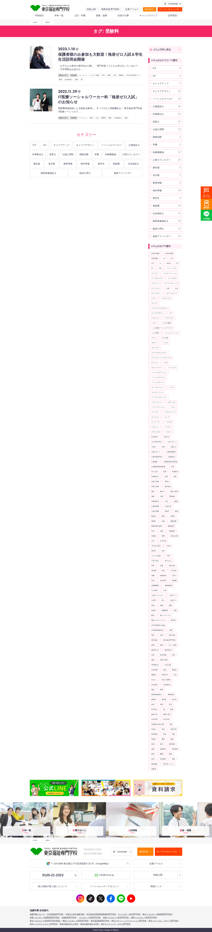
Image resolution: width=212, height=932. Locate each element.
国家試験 (83, 154)
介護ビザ (173, 447)
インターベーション (170, 273)
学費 (96, 154)
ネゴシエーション (157, 392)
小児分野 (173, 570)
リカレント (155, 427)
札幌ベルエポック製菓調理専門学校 (44, 917)
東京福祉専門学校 (169, 640)
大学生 (168, 546)
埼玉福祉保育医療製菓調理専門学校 (101, 914)
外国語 (153, 536)
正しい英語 (173, 645)
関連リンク (156, 886)
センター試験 (94, 75)
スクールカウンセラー (159, 352)
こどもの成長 (166, 323)
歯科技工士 (155, 650)
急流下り (173, 600)
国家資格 (171, 526)
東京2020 (172, 635)
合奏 (163, 521)
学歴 (152, 565)
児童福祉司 (155, 501)
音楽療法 (163, 759)
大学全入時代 (156, 546)
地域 (161, 531)
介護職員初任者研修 (170, 462)
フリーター (155, 412)
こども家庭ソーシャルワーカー (162, 328)
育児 (170, 704)
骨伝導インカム (168, 764)
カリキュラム (166, 298)
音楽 (152, 759)
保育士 (52, 154)
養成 (173, 759)
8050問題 (154, 258)
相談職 (116, 164)
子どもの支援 (156, 556)
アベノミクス (171, 268)
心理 (164, 590)
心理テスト (173, 595)
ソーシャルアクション (159, 372)
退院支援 (172, 744)
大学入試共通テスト (133, 75)
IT (160, 263)
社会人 (153, 680)
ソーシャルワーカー (111, 145)
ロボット (169, 432)
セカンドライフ (156, 367)
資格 (171, 739)
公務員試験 (155, 506)
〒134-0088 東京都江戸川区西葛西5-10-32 (78, 863)
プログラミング (170, 412)
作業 (164, 471)
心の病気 (154, 590)
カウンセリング (171, 293)
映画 (170, 630)
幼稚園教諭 (110, 154)
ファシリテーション (158, 407)
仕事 (172, 466)
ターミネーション (157, 387)
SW (160, 268)
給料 (152, 704)
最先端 (36, 164)
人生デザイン (172, 442)
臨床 (171, 709)
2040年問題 (169, 253)
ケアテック (155, 318)
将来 (163, 570)
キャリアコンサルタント (159, 308)
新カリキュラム (165, 615)
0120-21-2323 (59, 875)
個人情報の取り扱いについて (52, 886)
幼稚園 (174, 580)
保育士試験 (155, 486)
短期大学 (165, 675)
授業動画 (165, 610)
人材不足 (166, 437)
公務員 (175, 501)
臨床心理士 (85, 173)
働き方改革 (174, 491)
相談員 (174, 670)
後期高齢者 (168, 585)
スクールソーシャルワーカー (161, 357)
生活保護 (154, 670)
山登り (174, 575)
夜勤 (163, 536)
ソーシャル (172, 367)
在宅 (152, 531)
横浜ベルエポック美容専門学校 (75, 921)
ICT (34, 145)
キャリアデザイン (85, 145)
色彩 (170, 724)
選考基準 (175, 749)
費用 (163, 739)
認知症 (153, 739)
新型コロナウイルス (158, 620)
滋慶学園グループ (37, 914)
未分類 (51, 164)
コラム (153, 338)
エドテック (155, 283)
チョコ (171, 387)
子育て (168, 556)
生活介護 (168, 665)
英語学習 (173, 729)
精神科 (153, 699)
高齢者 (153, 769)
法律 (152, 655)
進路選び (163, 749)
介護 (163, 447)
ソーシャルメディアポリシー (104, 886)
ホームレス (155, 417)
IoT (45, 145)
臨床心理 (154, 714)
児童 (161, 496)
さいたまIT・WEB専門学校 (129, 914)
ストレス (154, 362)
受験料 (121, 75)
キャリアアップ (61, 145)
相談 (164, 670)
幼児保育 (163, 580)
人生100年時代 (156, 442)
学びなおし (168, 561)
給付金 (174, 699)
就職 (152, 575)
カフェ (153, 298)
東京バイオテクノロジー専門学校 (43, 924)
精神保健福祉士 (48, 173)
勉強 (176, 511)
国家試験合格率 (156, 526)
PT (152, 268)
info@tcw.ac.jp (104, 875)
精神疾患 (171, 694)
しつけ (165, 343)
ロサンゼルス (156, 432)
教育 (152, 615)
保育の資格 (155, 481)
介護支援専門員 (156, 457)
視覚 (164, 734)
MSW (169, 263)
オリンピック (156, 288)
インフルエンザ (156, 278)
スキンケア (155, 348)
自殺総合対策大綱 (157, 724)
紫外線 (164, 699)
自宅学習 (154, 719)
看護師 (153, 675)
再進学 (167, 511)
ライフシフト (156, 422)
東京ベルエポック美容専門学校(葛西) (45, 921)
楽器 (161, 645)
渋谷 (173, 655)
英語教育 (154, 734)
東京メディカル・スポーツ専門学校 (163, 921)
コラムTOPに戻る (162, 49)
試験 (173, 734)
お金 (176, 288)
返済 (161, 744)
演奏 (152, 660)
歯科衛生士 (168, 650)
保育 (175, 476)
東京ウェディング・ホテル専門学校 (115, 924)
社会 (175, 675)
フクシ (173, 407)
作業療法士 (37, 154)
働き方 (162, 491)
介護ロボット (156, 452)
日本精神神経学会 (157, 630)
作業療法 (175, 471)
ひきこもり (172, 402)
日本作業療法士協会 (158, 625)
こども (153, 323)
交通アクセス (132, 9)
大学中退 (163, 541)
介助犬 (153, 447)
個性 (152, 491)
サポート (154, 343)
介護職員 (154, 462)
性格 (152, 605)
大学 (152, 541)
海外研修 (85, 164)
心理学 (153, 600)
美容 (161, 704)
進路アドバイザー (123, 173)
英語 (163, 729)
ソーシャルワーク (157, 382)
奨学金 (153, 551)
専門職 (153, 570)
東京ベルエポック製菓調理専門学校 (157, 914)
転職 (152, 744)
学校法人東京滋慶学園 (75, 914)
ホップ (167, 417)
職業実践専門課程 (110, 9)
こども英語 (155, 333)
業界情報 (67, 164)
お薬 (167, 288)
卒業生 (172, 516)
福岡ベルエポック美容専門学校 (144, 917)
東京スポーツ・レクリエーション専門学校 (128, 921)
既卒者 (173, 620)
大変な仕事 (174, 536)
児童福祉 (172, 496)
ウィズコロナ (172, 278)
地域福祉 (172, 531)
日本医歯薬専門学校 (55, 914)
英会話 (153, 729)
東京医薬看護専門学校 (100, 921)
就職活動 (163, 575)
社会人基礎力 (166, 680)
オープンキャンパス (169, 9)
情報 (161, 605)
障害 (152, 754)
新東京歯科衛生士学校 (89, 924)
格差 (60, 79)
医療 (163, 516)
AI (164, 258)
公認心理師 (68, 154)
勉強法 (153, 516)
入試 (114, 75)
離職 (161, 754)
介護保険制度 (171, 452)
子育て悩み (155, 561)
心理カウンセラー (131, 154)
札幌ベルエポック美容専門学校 (116, 917)
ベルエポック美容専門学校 (89, 917)
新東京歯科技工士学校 (69, 924)
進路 (152, 749)
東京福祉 (154, 640)
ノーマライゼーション (159, 397)
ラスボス (169, 422)
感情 (170, 605)
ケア (170, 313)
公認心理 (168, 506)
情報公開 (91, 9)
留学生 (101, 164)
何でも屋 (154, 471)
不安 (103, 75)
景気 (152, 635)
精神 (161, 689)
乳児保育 (154, 437)
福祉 (76, 79)
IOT (152, 263)
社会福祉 (154, 684)
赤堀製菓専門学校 (69, 917)
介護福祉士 (134, 145)
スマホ (165, 362)
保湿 (166, 476)
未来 (161, 635)
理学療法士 (155, 665)
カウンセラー (156, 293)
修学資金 (168, 486)
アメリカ (154, 273)
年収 (152, 580)
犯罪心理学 (164, 660)
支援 (175, 610)
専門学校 (172, 565)
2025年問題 (155, 253)
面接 (170, 754)
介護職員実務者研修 (158, 466)
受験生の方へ (63, 75)
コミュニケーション (172, 333)
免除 (109, 75)
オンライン (83, 75)
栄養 (152, 645)
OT (177, 263)
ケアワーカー (169, 318)
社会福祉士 (68, 79)
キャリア (154, 303)
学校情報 (73, 75)
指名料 (153, 610)
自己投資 (166, 719)
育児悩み (154, 709)
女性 (163, 551)
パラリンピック (156, 402)
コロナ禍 (165, 338)
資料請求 (148, 9)
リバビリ (168, 427)
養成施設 (154, 764)
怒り (163, 600)
